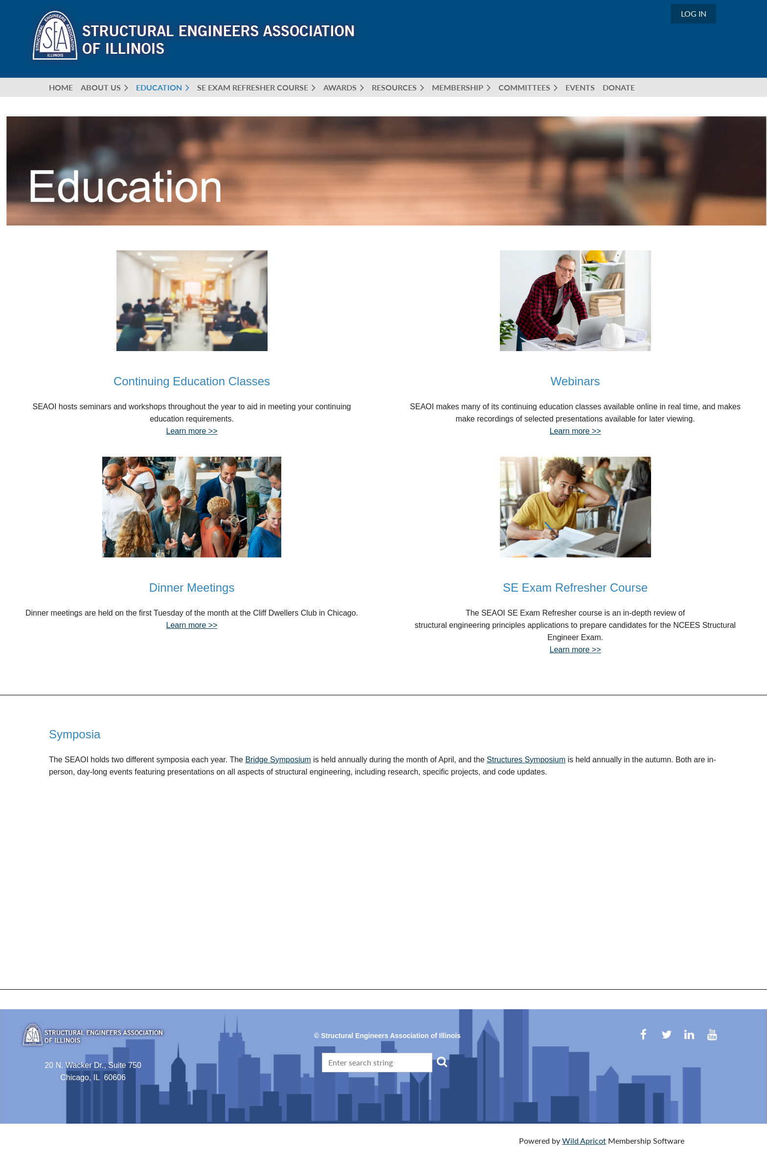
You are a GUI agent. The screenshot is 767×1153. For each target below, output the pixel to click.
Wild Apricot (584, 1140)
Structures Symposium (526, 759)
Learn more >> (192, 431)
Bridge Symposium (278, 759)
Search (442, 1061)
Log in (693, 13)
